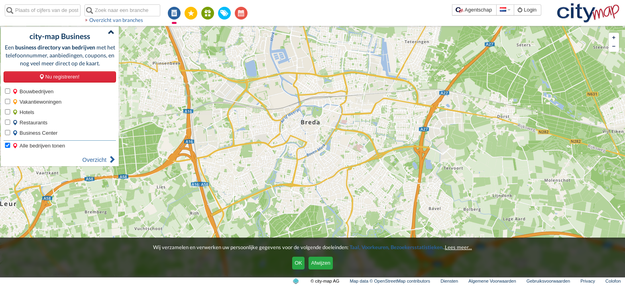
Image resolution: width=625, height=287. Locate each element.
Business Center (34, 133)
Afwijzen (320, 263)
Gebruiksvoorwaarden (548, 281)
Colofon (613, 281)
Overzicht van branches (116, 20)
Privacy (587, 281)
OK (298, 263)
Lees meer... (458, 247)
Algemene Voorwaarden (492, 281)
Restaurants (29, 123)
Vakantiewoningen (36, 102)
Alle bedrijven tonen (38, 146)
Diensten (449, 281)
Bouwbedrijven (32, 91)
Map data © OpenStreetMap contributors (390, 281)
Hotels (23, 112)
